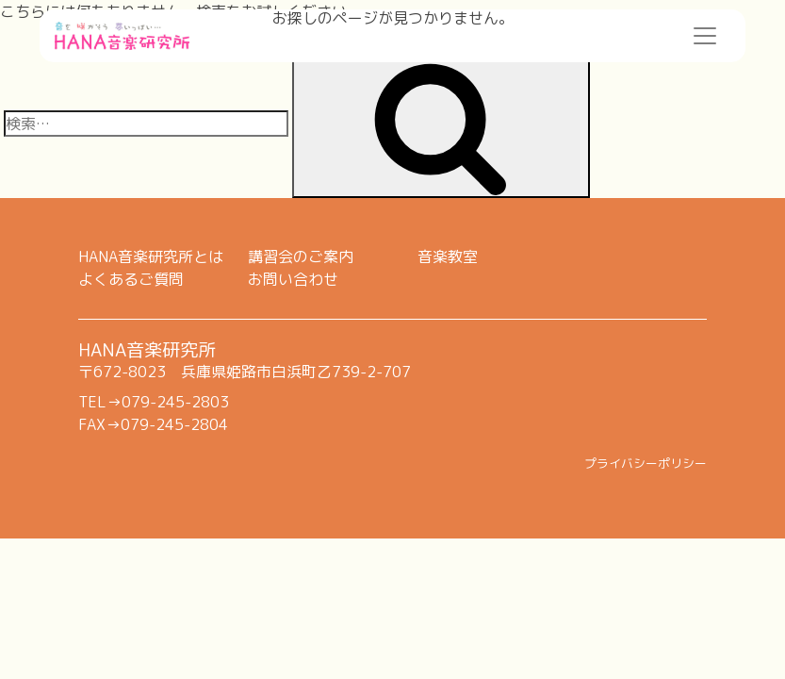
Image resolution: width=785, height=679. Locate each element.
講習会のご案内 (300, 256)
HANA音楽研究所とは (150, 256)
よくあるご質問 (131, 279)
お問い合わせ (293, 279)
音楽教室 (447, 256)
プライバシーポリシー (645, 463)
